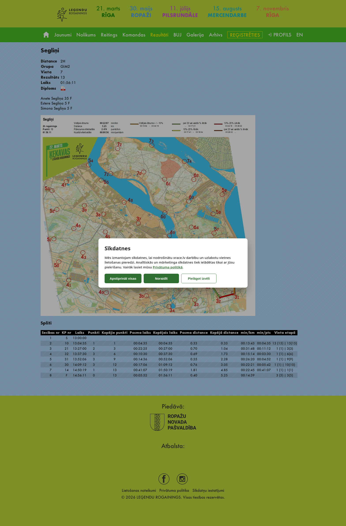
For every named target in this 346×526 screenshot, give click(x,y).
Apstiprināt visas (123, 278)
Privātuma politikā (167, 267)
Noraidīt (161, 278)
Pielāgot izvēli (199, 278)
